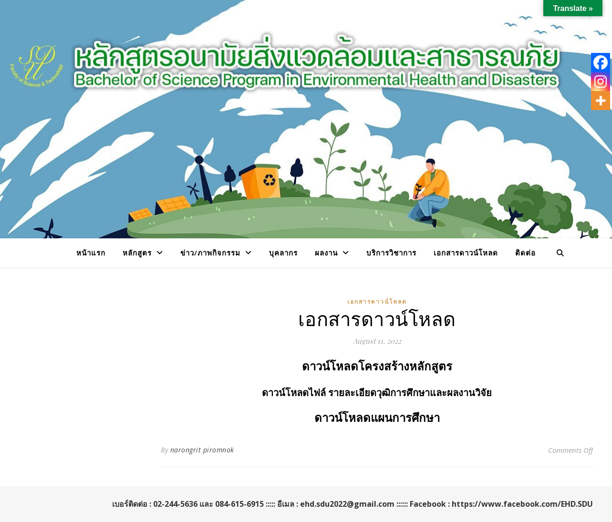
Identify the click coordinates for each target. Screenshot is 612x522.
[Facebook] (600, 62)
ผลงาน (326, 252)
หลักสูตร (137, 252)
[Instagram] (600, 81)
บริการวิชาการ (391, 252)
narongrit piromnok (202, 449)
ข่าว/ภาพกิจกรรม (210, 252)
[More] (600, 100)
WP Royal (35, 504)
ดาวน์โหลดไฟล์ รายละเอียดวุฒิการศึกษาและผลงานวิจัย (377, 393)
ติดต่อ (525, 252)
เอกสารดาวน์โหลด (466, 252)
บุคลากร (283, 252)
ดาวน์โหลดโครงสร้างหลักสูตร (377, 366)
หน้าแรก (90, 252)
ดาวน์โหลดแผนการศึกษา (377, 418)
